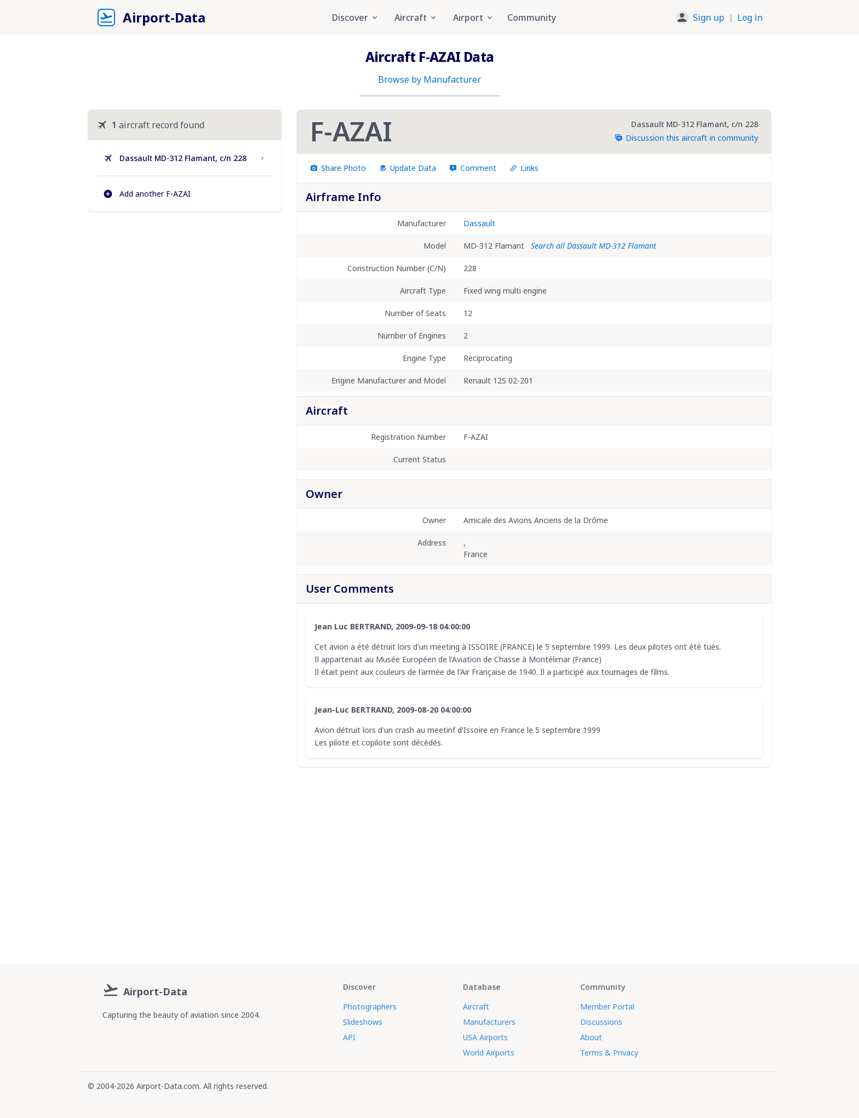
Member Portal (607, 1006)
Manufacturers (489, 1022)
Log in (750, 18)
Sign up (708, 18)
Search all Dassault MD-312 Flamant (593, 245)
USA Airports (485, 1037)
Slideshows (362, 1022)
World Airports (488, 1052)
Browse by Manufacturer (429, 79)
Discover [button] (355, 18)
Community (531, 18)
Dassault (479, 223)
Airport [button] (473, 18)
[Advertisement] (185, 314)
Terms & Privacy (609, 1052)
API (349, 1037)
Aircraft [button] (416, 18)
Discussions (601, 1022)
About (591, 1037)
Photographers (370, 1006)
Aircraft (476, 1006)
